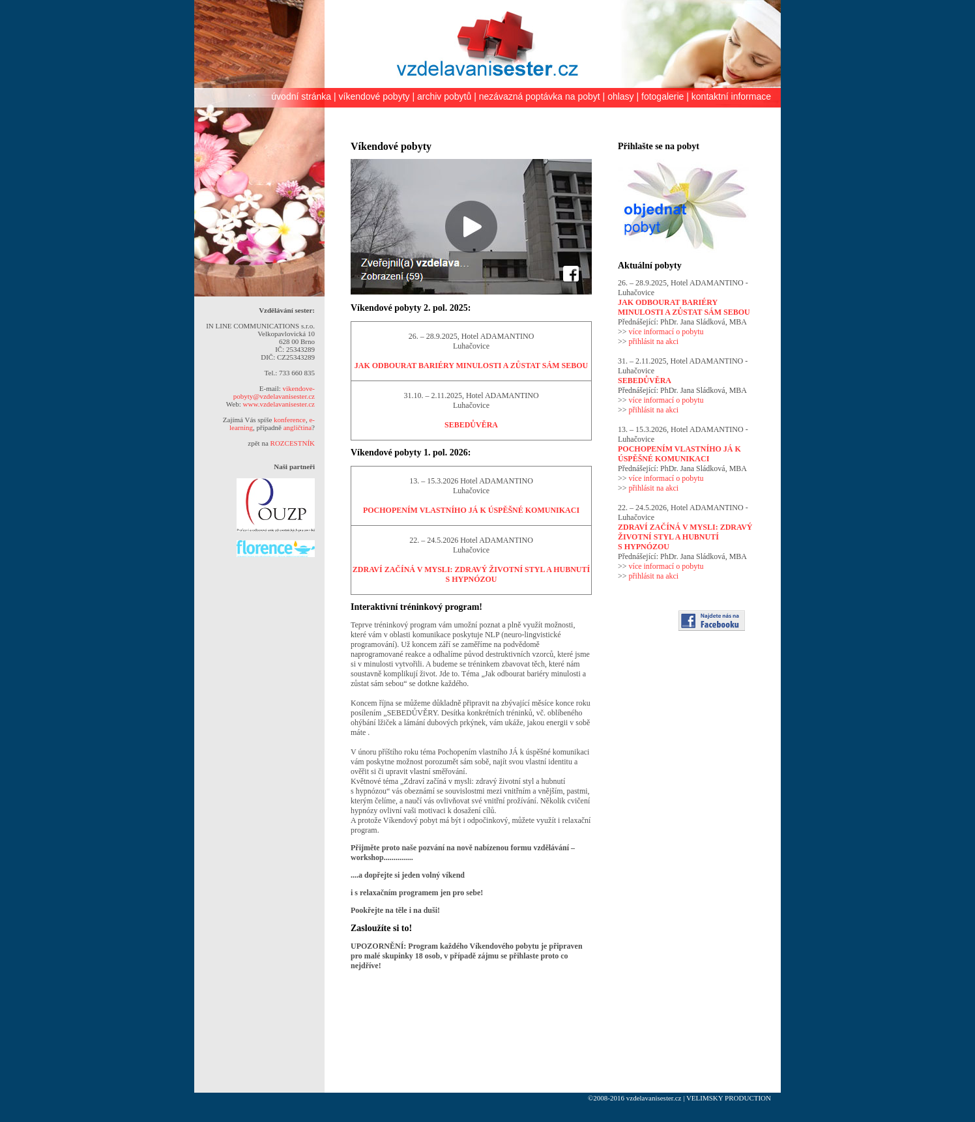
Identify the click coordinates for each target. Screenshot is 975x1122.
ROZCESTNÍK (292, 443)
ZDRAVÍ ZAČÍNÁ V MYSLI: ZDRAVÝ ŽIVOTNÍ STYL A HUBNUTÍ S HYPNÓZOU (471, 574)
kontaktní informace (731, 96)
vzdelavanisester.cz (654, 1098)
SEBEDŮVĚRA (471, 424)
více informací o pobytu (666, 331)
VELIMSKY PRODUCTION (728, 1098)
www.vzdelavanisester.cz (279, 404)
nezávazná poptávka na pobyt (539, 96)
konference (290, 420)
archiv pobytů (444, 96)
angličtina (298, 427)
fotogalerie (662, 96)
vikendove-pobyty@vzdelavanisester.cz (274, 392)
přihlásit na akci (654, 341)
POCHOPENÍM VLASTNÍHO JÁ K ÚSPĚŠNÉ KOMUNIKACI (471, 510)
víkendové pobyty (374, 96)
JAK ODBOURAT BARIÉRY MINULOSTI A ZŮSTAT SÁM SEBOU (471, 365)
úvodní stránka (301, 96)
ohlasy (620, 96)
